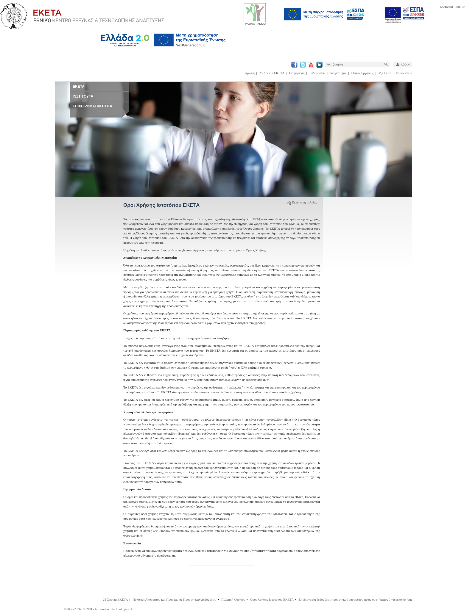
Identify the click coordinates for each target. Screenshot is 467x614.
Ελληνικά (446, 6)
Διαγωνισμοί (338, 73)
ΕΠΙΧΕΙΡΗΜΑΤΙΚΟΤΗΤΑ (92, 106)
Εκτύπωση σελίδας (302, 202)
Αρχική (250, 73)
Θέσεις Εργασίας (362, 73)
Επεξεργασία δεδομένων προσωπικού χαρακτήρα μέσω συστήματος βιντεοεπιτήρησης (355, 599)
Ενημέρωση (297, 73)
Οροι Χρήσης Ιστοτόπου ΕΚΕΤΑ (272, 599)
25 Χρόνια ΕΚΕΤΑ (271, 73)
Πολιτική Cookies (233, 599)
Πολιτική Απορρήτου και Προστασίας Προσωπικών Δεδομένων (174, 599)
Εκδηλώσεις (317, 73)
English (460, 6)
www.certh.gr (132, 424)
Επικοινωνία (404, 73)
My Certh (385, 73)
